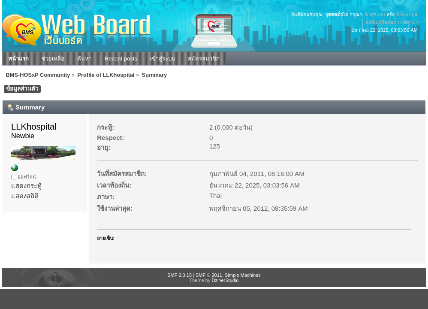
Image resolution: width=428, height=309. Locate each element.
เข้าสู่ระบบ (374, 14)
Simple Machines (243, 275)
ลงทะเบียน (407, 14)
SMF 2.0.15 (179, 275)
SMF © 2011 (209, 275)
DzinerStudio (224, 280)
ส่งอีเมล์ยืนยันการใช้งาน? (392, 22)
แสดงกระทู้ (26, 185)
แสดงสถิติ (25, 196)
